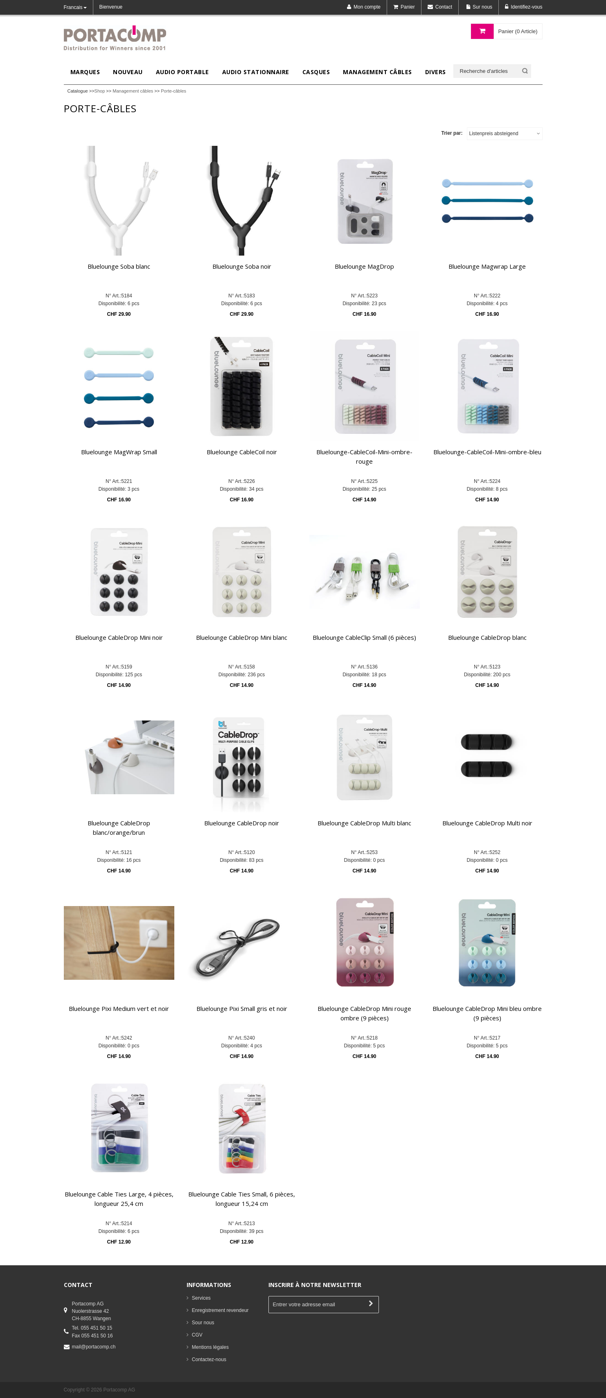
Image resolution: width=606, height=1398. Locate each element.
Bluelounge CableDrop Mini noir (119, 637)
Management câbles (133, 90)
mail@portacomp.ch (94, 1347)
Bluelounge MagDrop (364, 266)
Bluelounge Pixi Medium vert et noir (119, 1008)
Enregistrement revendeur (220, 1310)
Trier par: (451, 133)
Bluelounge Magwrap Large (487, 266)
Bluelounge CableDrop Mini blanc (241, 637)
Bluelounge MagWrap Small (119, 452)
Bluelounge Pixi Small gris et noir (241, 1008)
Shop (100, 90)
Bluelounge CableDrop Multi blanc (364, 823)
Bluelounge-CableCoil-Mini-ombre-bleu (487, 452)
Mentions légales (210, 1347)
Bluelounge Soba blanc (119, 266)
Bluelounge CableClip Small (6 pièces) (364, 637)
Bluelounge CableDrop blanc (487, 637)
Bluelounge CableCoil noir (242, 452)
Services (201, 1298)
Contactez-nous (209, 1359)
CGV (197, 1335)
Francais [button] (75, 7)
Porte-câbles (173, 90)
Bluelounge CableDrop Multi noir (487, 823)
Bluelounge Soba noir (241, 266)
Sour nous (203, 1322)
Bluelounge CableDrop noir (241, 823)
